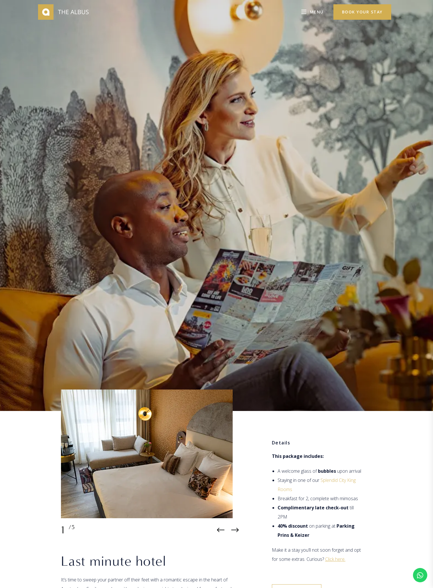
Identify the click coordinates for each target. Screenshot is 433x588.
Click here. (335, 559)
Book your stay (362, 12)
